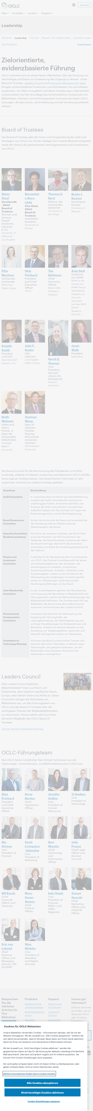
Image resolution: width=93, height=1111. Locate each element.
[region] (43, 1069)
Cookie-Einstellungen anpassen (44, 1101)
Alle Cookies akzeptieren (24, 1092)
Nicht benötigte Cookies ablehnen (63, 1090)
